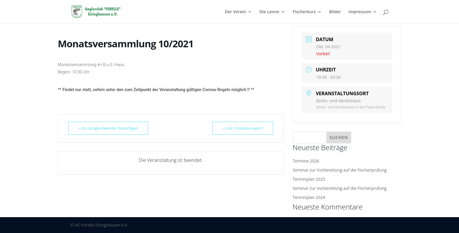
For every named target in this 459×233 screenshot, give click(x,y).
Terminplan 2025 (309, 179)
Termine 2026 (306, 161)
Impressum (360, 12)
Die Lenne (269, 12)
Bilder (335, 12)
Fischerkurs (304, 12)
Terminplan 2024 (309, 197)
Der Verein (235, 12)
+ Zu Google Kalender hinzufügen (108, 128)
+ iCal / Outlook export (243, 128)
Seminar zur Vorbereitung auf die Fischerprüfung (340, 170)
